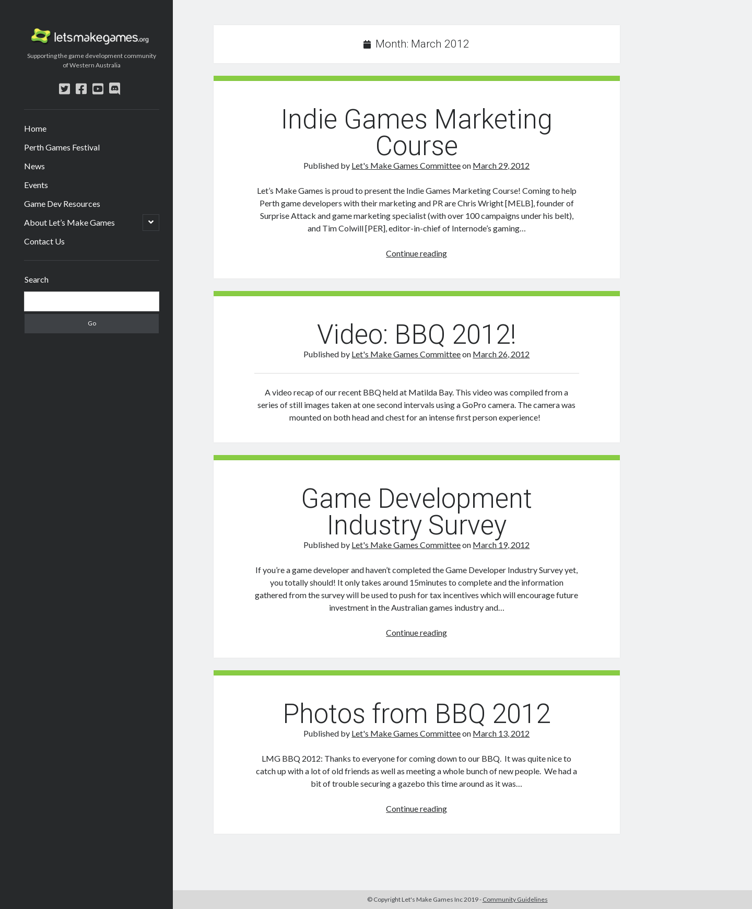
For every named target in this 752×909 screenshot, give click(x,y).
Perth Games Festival (62, 147)
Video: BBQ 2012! (416, 334)
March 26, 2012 (501, 354)
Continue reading (416, 253)
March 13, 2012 (501, 733)
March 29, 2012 (501, 165)
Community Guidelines (515, 899)
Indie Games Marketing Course (417, 132)
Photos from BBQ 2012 (416, 713)
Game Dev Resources (62, 203)
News (34, 166)
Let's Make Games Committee (406, 165)
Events (36, 185)
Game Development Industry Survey (416, 512)
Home (35, 128)
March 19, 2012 (501, 545)
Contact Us (44, 241)
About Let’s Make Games (69, 222)
